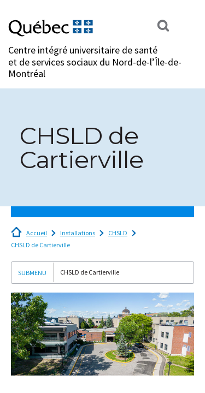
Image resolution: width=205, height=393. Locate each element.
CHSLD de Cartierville (40, 245)
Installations (77, 233)
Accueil (36, 233)
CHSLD (117, 233)
